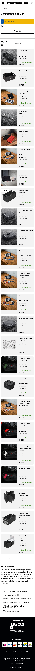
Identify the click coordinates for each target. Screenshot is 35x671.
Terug (5, 8)
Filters (17, 31)
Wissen (32, 26)
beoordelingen (17, 631)
